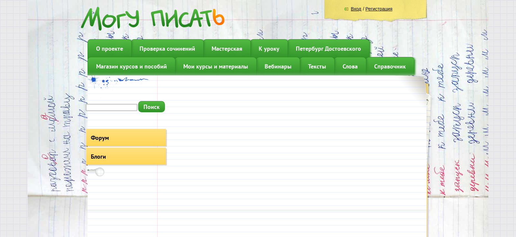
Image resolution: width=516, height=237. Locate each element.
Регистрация (378, 9)
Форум (100, 138)
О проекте (109, 48)
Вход (356, 9)
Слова (350, 66)
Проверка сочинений (167, 48)
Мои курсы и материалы (215, 66)
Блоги (98, 156)
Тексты (317, 66)
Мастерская (227, 48)
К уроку (269, 48)
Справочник (390, 66)
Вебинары (278, 66)
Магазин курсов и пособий (131, 66)
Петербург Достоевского (328, 48)
